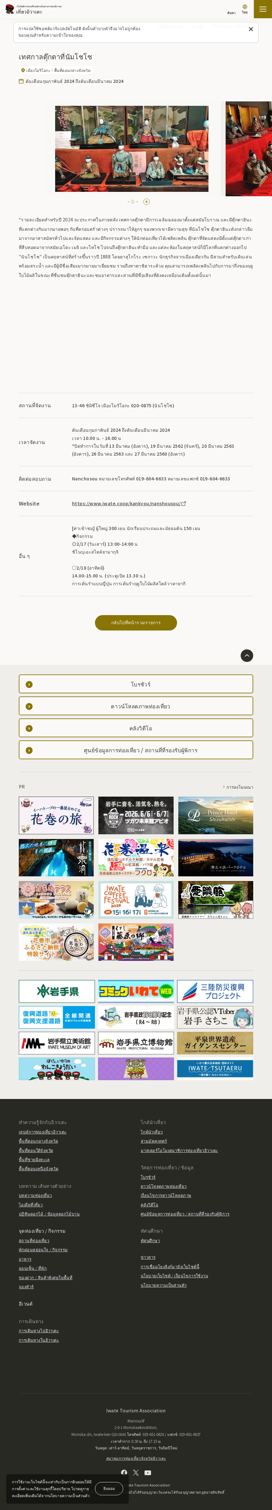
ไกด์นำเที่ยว (152, 1132)
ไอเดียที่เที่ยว (31, 1205)
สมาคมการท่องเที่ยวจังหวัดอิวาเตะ (136, 1458)
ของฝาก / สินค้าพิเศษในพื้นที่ (45, 1277)
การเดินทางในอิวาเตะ (39, 1340)
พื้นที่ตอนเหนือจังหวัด (38, 1169)
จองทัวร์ (26, 1287)
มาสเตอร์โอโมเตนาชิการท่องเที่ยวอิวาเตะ (179, 1150)
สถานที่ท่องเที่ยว (34, 1240)
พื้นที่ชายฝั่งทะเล (34, 1159)
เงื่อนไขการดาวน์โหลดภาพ (166, 1195)
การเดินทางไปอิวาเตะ (39, 1331)
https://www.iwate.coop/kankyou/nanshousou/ (129, 503)
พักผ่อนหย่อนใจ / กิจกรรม (43, 1250)
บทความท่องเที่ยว (35, 1195)
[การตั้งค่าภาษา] (245, 9)
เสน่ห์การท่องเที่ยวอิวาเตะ (42, 1132)
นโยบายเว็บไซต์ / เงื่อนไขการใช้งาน (174, 1276)
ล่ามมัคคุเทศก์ (154, 1141)
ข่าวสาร (148, 1257)
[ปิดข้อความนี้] (251, 29)
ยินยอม (109, 1488)
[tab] (130, 202)
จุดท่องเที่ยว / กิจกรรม (42, 1230)
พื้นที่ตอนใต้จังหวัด (36, 1150)
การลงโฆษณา (240, 787)
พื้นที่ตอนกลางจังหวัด (38, 1141)
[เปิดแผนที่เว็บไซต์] (263, 9)
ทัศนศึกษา (150, 1240)
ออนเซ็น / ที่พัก (33, 1268)
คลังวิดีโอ (149, 1205)
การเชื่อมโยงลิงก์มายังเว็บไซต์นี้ (170, 1266)
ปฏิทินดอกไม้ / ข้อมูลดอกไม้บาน (49, 1214)
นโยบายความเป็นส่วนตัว (164, 1285)
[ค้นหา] (231, 9)
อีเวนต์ (26, 1303)
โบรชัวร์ (148, 1177)
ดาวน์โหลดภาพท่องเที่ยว (164, 1186)
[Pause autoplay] (146, 201)
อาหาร (25, 1259)
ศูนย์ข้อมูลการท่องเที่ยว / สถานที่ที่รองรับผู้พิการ (185, 1214)
